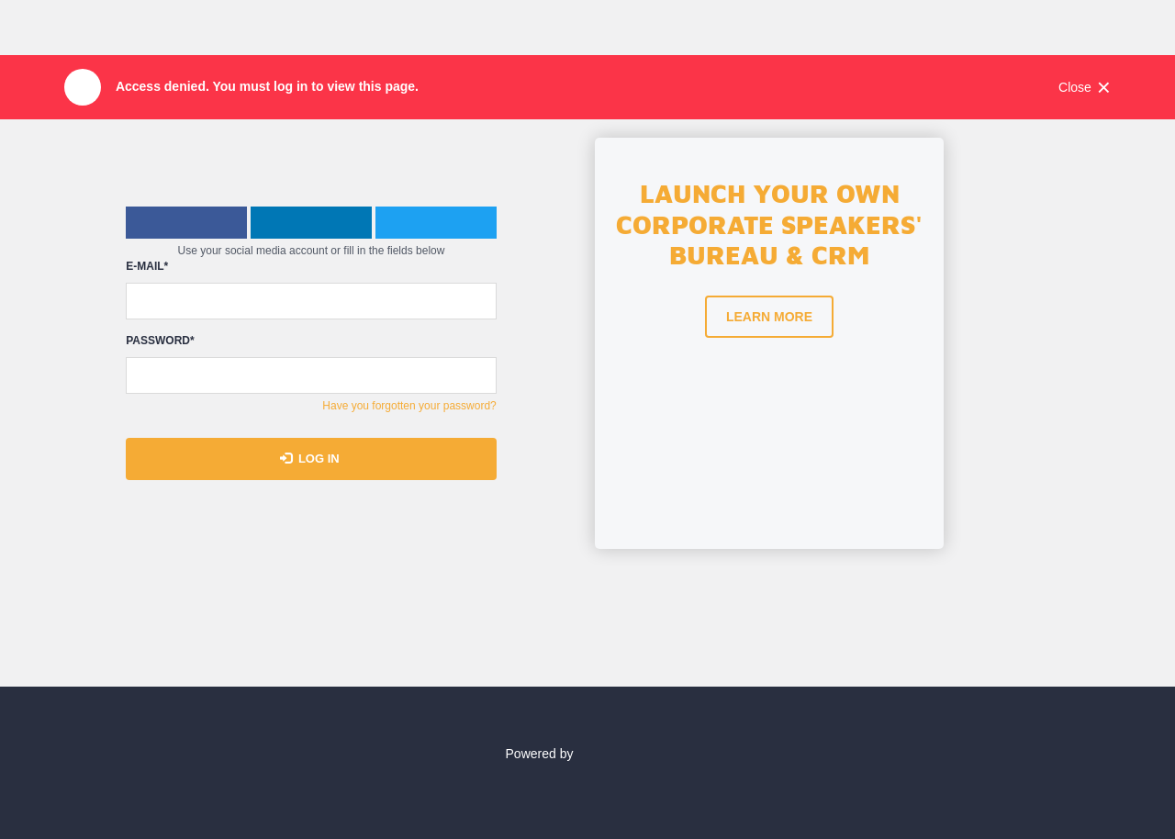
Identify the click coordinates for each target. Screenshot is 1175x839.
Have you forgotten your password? (409, 405)
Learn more (769, 316)
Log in (310, 458)
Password (160, 341)
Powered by (588, 753)
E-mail (147, 266)
